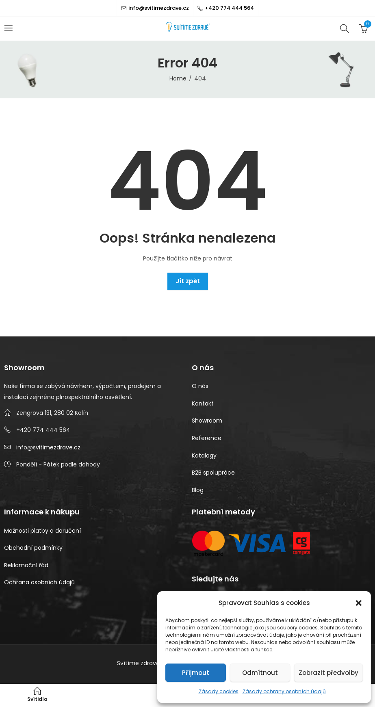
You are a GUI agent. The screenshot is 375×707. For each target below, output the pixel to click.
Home (177, 78)
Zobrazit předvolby (328, 672)
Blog (198, 490)
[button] (359, 603)
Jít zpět (188, 281)
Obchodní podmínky (33, 548)
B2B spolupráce (213, 472)
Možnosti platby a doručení (42, 531)
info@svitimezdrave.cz (48, 447)
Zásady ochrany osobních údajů (284, 691)
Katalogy (204, 455)
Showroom (207, 420)
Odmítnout (260, 672)
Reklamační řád (26, 565)
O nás (200, 386)
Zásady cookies (218, 691)
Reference (206, 438)
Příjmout (195, 672)
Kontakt (203, 403)
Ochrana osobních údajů (39, 582)
